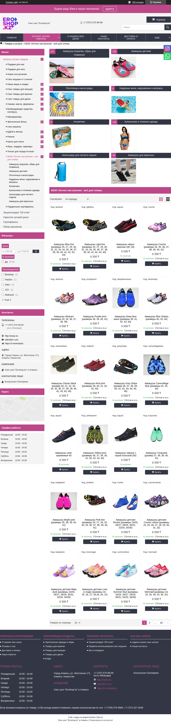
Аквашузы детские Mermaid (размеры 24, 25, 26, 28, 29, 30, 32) (156, 592)
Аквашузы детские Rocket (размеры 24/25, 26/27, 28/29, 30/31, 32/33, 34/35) (125, 523)
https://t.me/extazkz (14, 343)
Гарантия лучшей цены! (16, 217)
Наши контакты (103, 37)
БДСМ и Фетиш (15, 132)
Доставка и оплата (131, 37)
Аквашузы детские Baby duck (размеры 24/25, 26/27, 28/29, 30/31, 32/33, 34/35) (63, 593)
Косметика (79, 121)
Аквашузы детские (141, 51)
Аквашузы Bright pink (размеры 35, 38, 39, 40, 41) (63, 522)
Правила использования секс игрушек (107, 646)
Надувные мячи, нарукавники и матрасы (141, 88)
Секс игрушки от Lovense (19, 79)
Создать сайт (12, 2)
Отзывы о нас (8, 646)
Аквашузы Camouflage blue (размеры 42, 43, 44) (157, 386)
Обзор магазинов (12, 226)
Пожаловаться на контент (101, 720)
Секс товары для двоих (19, 99)
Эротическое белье (17, 122)
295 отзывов (138, 2)
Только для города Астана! (20, 151)
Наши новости (9, 654)
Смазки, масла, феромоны (20, 104)
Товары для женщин (55, 650)
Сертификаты (10, 222)
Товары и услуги (13, 43)
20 (161, 622)
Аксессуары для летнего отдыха (79, 155)
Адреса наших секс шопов (145, 642)
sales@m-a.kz (11, 339)
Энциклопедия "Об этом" (16, 212)
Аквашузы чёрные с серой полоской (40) (125, 454)
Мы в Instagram (96, 650)
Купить (65, 269)
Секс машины (14, 126)
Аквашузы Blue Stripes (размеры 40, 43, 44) (157, 317)
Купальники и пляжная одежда (141, 121)
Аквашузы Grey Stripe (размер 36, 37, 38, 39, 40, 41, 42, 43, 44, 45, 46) (125, 387)
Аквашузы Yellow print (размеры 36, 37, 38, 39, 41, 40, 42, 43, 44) (94, 455)
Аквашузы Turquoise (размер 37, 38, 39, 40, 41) (156, 455)
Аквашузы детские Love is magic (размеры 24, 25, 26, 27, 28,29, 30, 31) (95, 592)
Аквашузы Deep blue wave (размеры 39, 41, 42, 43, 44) (125, 319)
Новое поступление (17, 74)
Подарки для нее (15, 64)
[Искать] (167, 27)
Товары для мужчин (55, 646)
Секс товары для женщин (20, 89)
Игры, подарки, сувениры (19, 146)
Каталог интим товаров (41, 37)
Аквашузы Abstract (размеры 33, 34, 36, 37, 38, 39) (63, 319)
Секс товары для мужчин (19, 94)
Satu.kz (99, 717)
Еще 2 (8, 300)
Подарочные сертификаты (20, 206)
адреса (109, 8)
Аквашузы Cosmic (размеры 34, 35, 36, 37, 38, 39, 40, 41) (156, 247)
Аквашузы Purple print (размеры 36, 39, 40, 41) (95, 317)
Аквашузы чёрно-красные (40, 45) (125, 245)
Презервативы (14, 117)
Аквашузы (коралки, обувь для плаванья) (79, 53)
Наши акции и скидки (17, 84)
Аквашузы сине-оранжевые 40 (63, 454)
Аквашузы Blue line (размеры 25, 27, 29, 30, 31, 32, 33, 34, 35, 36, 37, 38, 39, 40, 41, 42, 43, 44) (64, 249)
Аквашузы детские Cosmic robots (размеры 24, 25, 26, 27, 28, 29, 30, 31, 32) (156, 523)
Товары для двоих (54, 654)
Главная (12, 37)
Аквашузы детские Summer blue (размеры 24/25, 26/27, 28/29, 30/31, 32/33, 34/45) (125, 593)
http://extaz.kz (11, 336)
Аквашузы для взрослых (141, 155)
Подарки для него (16, 69)
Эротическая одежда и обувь (59, 642)
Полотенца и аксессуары (79, 88)
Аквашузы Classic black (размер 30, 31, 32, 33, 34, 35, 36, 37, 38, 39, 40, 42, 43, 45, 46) (64, 387)
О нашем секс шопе (75, 37)
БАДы (48, 658)
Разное (10, 136)
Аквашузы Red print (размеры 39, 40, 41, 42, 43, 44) (94, 386)
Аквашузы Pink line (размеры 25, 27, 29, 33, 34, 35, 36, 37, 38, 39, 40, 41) (95, 523)
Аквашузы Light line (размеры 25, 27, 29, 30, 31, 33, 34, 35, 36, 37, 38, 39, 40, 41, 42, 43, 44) (95, 248)
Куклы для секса (15, 141)
